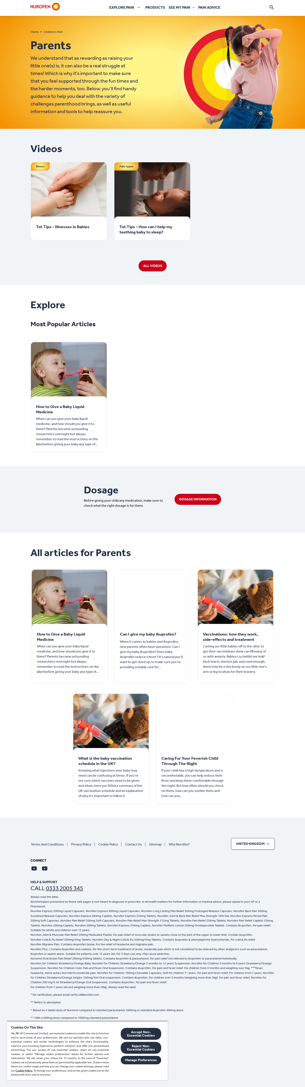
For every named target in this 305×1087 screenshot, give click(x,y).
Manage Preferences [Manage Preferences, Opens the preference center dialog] (141, 1060)
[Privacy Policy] (83, 844)
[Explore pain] (125, 7)
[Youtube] (34, 868)
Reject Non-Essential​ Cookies (141, 1047)
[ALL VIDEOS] (153, 265)
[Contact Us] (135, 844)
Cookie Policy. (24, 1070)
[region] (87, 1050)
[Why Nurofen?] (181, 844)
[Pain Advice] (209, 7)
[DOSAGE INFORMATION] (198, 499)
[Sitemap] (157, 844)
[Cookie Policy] (110, 844)
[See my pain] (179, 7)
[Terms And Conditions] (49, 844)
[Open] (271, 7)
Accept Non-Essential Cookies (141, 1033)
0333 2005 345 (64, 888)
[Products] (155, 7)
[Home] (45, 6)
